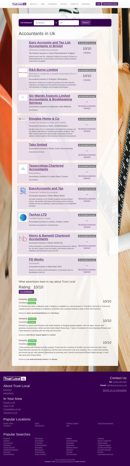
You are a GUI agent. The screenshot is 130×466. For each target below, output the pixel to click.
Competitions (52, 4)
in (56, 23)
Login (98, 4)
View (26, 292)
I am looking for (26, 23)
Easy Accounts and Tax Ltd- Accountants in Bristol (50, 44)
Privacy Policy (70, 459)
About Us (34, 4)
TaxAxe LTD (38, 214)
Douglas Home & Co (44, 118)
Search (85, 22)
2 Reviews (87, 52)
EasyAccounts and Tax (46, 188)
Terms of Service (60, 459)
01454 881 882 (120, 382)
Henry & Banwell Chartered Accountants (49, 237)
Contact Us (74, 4)
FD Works (36, 259)
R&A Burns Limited (43, 69)
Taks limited (38, 144)
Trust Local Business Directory (64, 461)
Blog (43, 4)
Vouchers (63, 4)
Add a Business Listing (110, 4)
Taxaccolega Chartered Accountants (46, 167)
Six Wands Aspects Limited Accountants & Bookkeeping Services (50, 99)
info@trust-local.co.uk (117, 385)
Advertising (85, 4)
